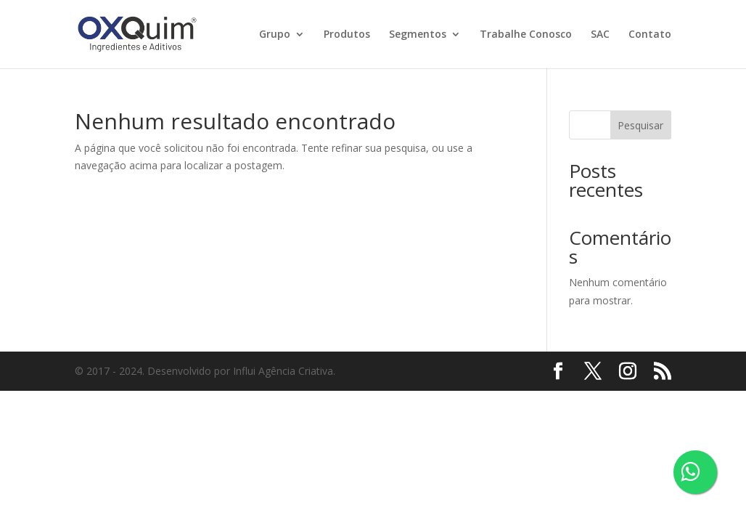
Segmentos (417, 35)
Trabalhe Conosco (526, 35)
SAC (600, 35)
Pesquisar (640, 125)
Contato (649, 35)
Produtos (347, 35)
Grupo (274, 35)
